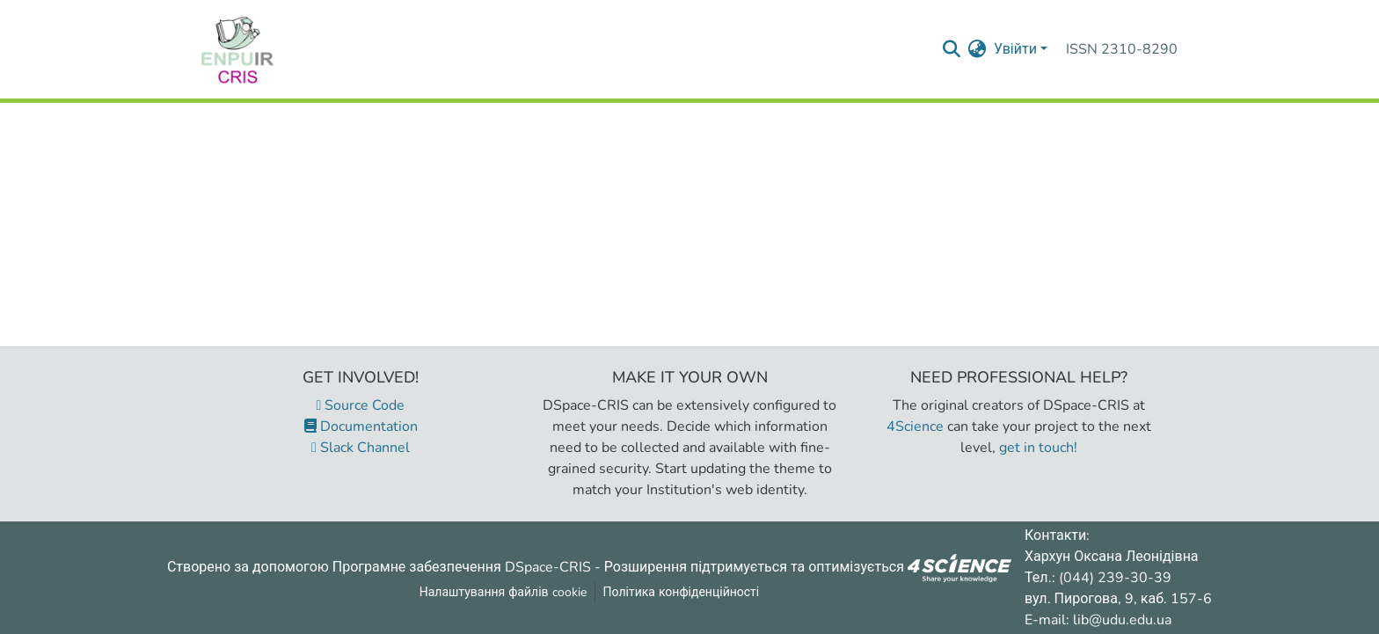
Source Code (361, 405)
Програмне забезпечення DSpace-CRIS (461, 566)
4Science (915, 426)
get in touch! (1038, 447)
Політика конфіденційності (681, 592)
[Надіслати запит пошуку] (952, 49)
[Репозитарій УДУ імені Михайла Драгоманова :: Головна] (237, 49)
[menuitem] (978, 49)
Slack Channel (360, 447)
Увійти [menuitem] (1015, 49)
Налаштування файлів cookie (503, 592)
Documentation (361, 426)
